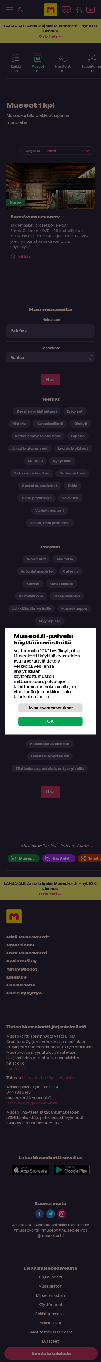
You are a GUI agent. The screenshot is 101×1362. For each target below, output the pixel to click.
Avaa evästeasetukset (50, 707)
